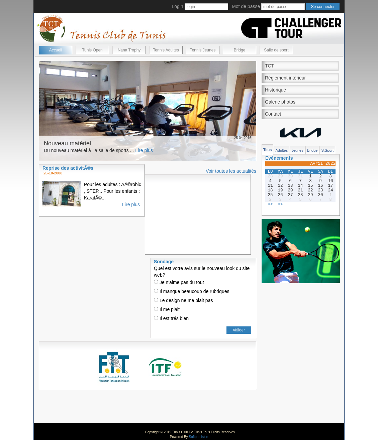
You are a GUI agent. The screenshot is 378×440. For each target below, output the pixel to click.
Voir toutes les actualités (231, 171)
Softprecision (198, 437)
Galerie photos (280, 102)
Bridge (240, 50)
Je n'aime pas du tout (179, 282)
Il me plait (167, 309)
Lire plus (144, 150)
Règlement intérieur (285, 78)
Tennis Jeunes (203, 50)
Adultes (281, 150)
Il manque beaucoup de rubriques (191, 291)
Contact (273, 114)
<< (270, 204)
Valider (239, 330)
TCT (269, 65)
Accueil (55, 50)
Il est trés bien (171, 318)
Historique (275, 90)
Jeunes (297, 150)
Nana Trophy (129, 50)
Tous (267, 150)
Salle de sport (276, 50)
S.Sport (327, 150)
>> (280, 204)
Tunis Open (92, 50)
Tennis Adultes (166, 50)
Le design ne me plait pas (183, 300)
